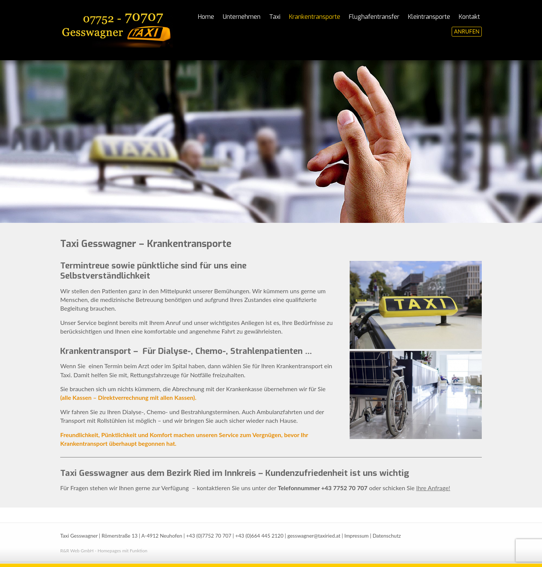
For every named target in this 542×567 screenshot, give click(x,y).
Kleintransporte (429, 17)
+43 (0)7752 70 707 (208, 536)
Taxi (274, 17)
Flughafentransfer (374, 17)
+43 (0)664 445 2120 (259, 536)
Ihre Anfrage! (433, 487)
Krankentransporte (314, 17)
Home (206, 17)
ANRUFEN (467, 31)
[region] (271, 141)
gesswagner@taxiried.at (313, 536)
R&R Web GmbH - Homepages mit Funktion (103, 550)
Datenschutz (387, 536)
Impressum (356, 536)
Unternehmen (241, 17)
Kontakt (469, 17)
